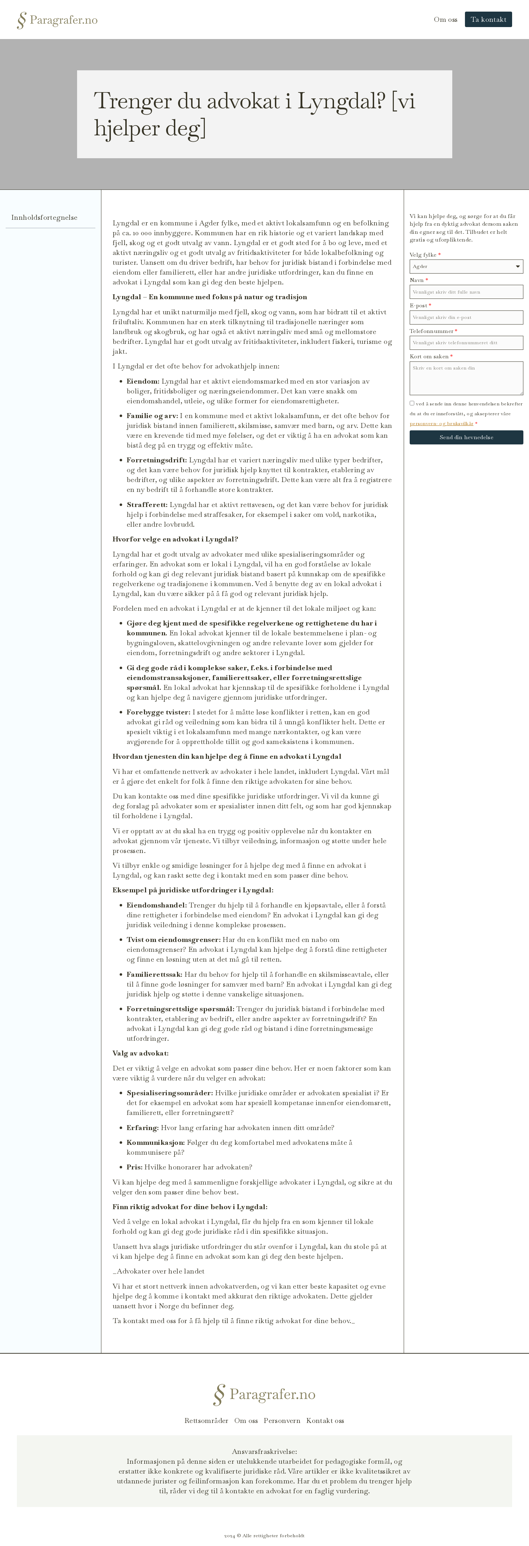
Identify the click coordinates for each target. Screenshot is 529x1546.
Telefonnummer (434, 331)
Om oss (446, 19)
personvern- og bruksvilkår (441, 423)
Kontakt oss (325, 1420)
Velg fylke (425, 254)
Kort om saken (431, 356)
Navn (419, 280)
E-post (421, 305)
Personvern (282, 1420)
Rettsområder (206, 1420)
